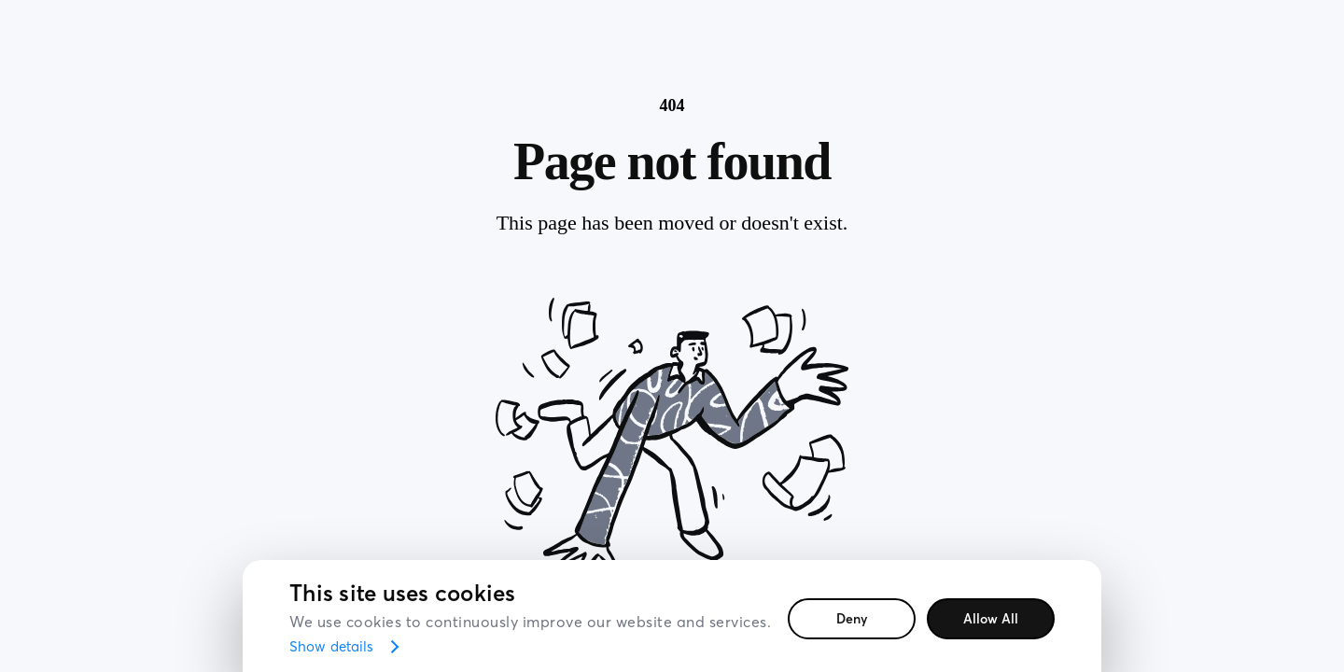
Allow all (990, 618)
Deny (851, 618)
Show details (331, 646)
